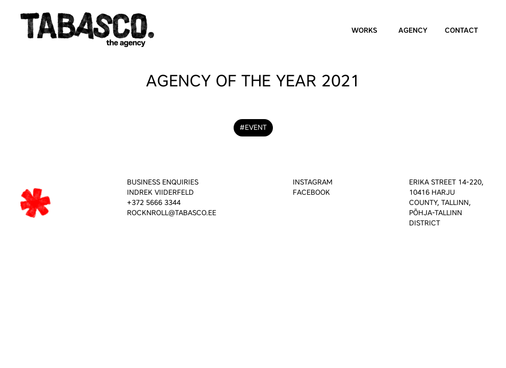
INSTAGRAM (313, 182)
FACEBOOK (311, 192)
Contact (461, 30)
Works (364, 30)
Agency (412, 30)
